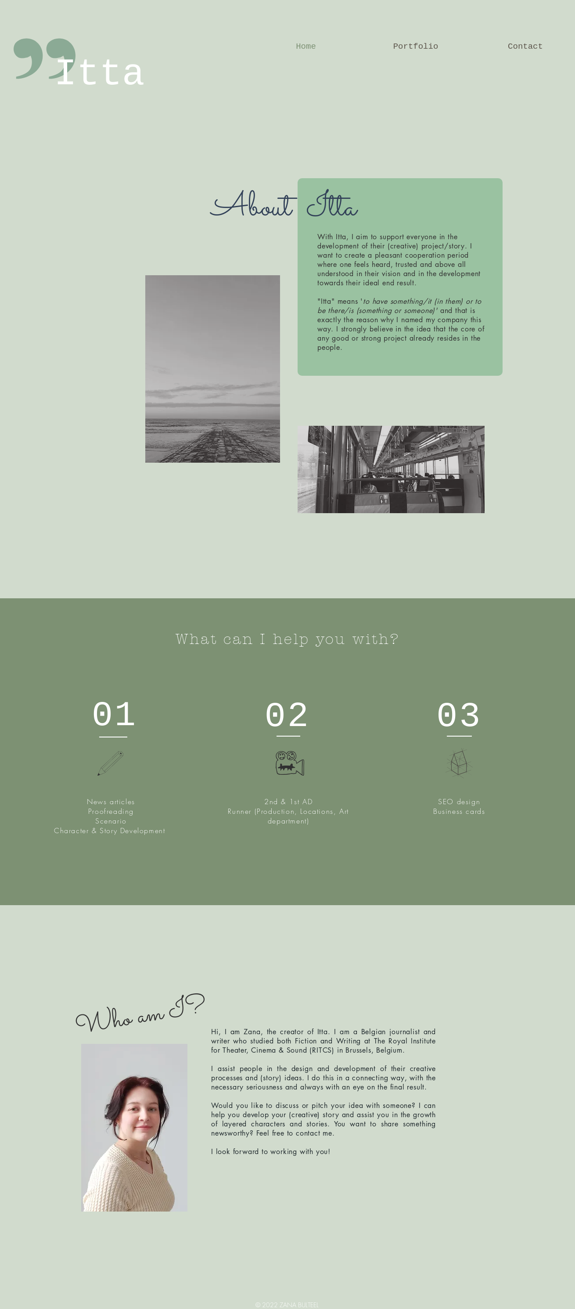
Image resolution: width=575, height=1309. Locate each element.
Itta (99, 74)
